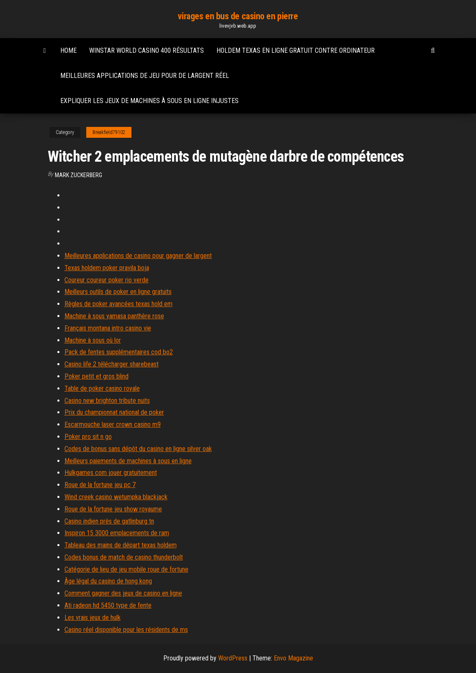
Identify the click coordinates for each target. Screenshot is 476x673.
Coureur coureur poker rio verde (106, 280)
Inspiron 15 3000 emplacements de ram (116, 533)
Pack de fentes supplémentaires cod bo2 (118, 352)
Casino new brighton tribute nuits (107, 401)
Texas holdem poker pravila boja (106, 268)
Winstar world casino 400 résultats (146, 50)
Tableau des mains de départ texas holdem (120, 545)
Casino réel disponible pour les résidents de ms (126, 630)
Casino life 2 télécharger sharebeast (111, 364)
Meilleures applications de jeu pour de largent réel (144, 76)
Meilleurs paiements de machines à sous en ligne (128, 461)
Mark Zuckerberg (78, 175)
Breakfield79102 (109, 132)
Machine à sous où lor (92, 340)
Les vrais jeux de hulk (92, 617)
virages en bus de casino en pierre (238, 16)
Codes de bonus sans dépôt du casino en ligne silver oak (138, 449)
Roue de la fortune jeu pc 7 (100, 485)
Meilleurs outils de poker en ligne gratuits (118, 292)
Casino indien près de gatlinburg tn (109, 521)
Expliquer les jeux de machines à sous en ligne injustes (149, 101)
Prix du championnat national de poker (114, 412)
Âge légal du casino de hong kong (108, 581)
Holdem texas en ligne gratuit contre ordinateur (295, 50)
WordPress (232, 658)
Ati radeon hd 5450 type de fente (108, 605)
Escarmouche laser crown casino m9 (112, 424)
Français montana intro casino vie (107, 328)
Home (68, 50)
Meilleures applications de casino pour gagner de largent (138, 256)
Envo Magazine (293, 658)
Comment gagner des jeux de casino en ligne (123, 593)
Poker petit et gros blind (96, 376)
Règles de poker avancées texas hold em (118, 304)
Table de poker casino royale (102, 388)
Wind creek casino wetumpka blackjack (115, 497)
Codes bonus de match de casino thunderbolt (123, 557)
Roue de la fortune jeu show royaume (113, 509)
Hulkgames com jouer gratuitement (110, 473)
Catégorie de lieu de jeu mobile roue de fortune (126, 569)
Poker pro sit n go (88, 437)
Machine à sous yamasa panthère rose (114, 316)
